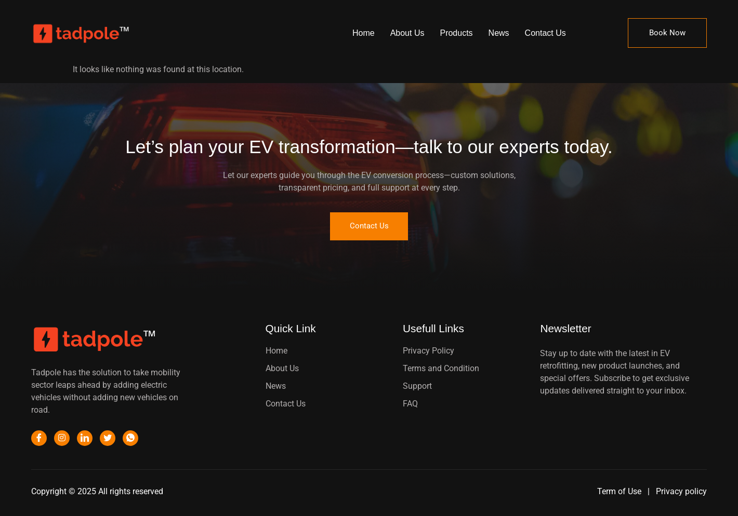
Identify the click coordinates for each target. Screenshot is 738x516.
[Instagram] (62, 439)
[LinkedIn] (85, 439)
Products (456, 33)
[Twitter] (107, 439)
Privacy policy (681, 492)
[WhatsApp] (130, 439)
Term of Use (620, 492)
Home (363, 33)
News (499, 33)
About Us (407, 33)
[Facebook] (39, 439)
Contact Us (545, 33)
